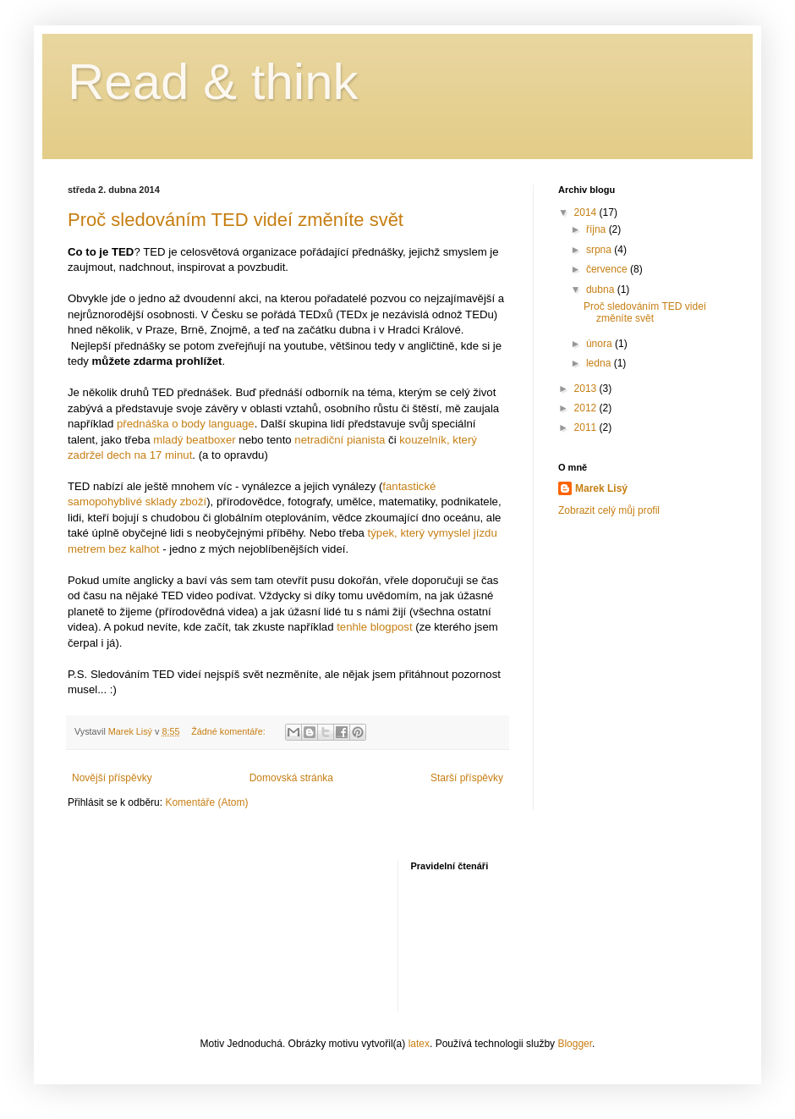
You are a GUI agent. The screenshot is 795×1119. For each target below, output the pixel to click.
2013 (587, 388)
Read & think (213, 81)
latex (419, 1044)
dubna (601, 289)
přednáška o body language (186, 423)
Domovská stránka (291, 778)
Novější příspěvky (112, 778)
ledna (600, 363)
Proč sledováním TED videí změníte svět (235, 219)
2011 (587, 427)
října (597, 229)
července (608, 269)
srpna (600, 250)
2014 (587, 212)
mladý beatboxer (194, 439)
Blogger (574, 1044)
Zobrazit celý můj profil (609, 510)
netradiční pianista (339, 439)
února (600, 344)
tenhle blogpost (374, 626)
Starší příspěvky (466, 778)
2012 (587, 408)
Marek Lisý (601, 488)
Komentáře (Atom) (206, 802)
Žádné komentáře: (229, 731)
